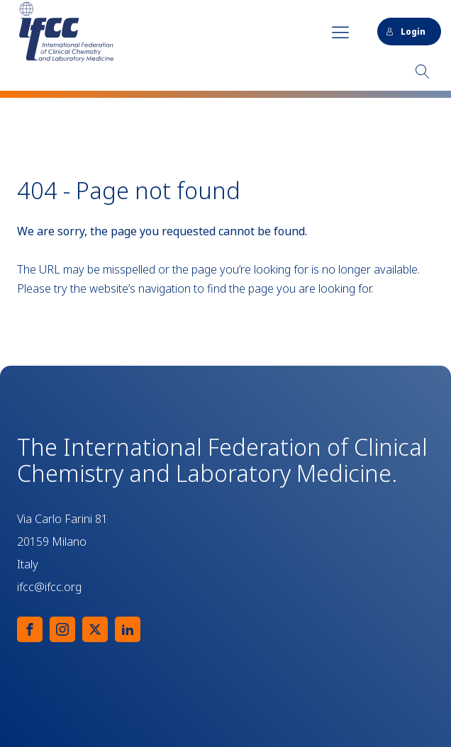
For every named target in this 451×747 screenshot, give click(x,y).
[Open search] (422, 71)
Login (405, 32)
